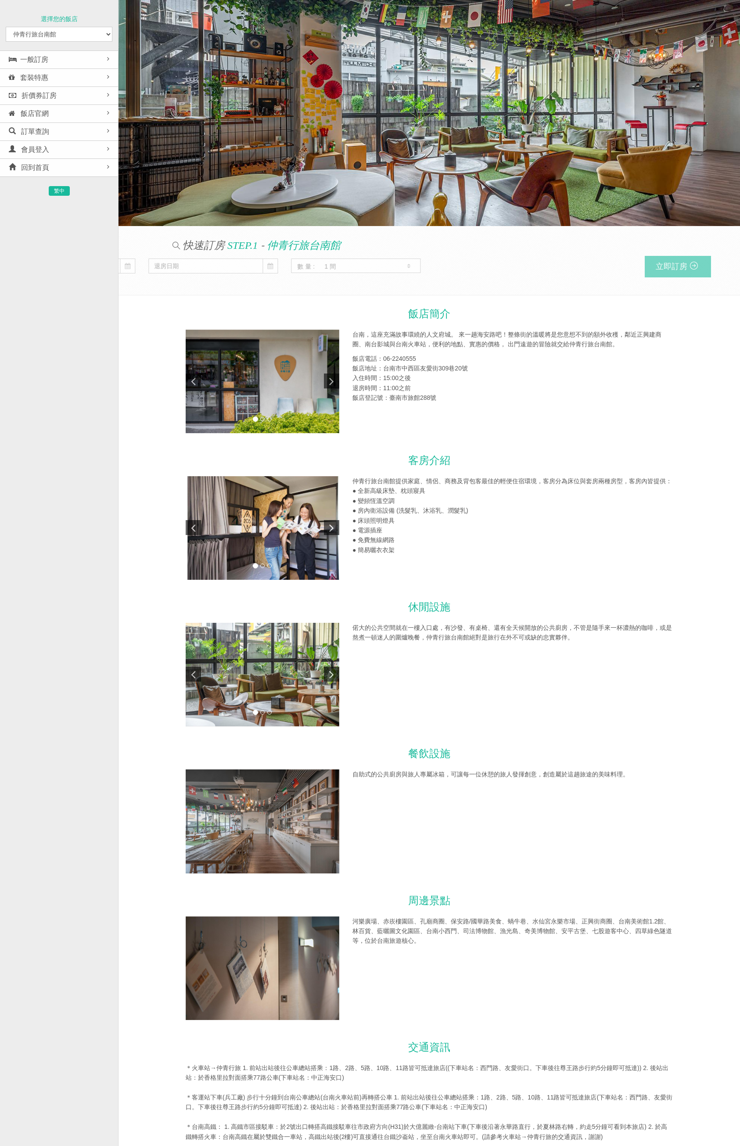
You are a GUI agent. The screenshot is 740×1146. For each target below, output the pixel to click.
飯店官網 (29, 113)
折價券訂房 (33, 95)
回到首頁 (29, 167)
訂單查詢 (29, 131)
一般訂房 (28, 59)
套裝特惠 (28, 77)
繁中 (59, 191)
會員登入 (29, 149)
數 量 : (126, 266)
